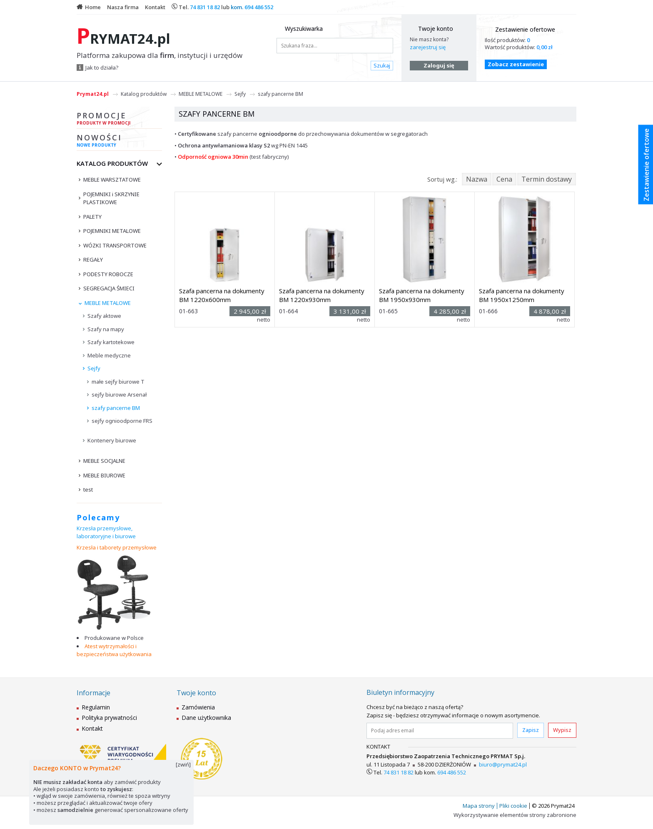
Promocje (119, 119)
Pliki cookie (513, 805)
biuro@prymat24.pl (503, 764)
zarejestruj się (428, 47)
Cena (504, 179)
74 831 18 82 (205, 7)
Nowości (119, 141)
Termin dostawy (546, 179)
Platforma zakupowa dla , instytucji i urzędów (159, 55)
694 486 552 (258, 7)
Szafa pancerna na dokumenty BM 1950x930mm (421, 295)
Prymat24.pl (93, 93)
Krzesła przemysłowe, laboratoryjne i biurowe (106, 532)
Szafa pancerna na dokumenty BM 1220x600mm (221, 295)
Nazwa (476, 179)
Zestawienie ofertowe (525, 29)
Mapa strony (479, 805)
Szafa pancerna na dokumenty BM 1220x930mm (321, 295)
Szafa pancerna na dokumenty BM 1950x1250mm (521, 295)
